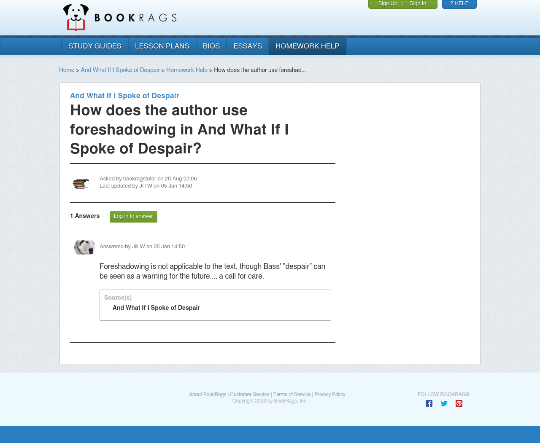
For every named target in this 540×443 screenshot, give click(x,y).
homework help (307, 46)
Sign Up (387, 3)
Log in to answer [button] (133, 216)
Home (66, 70)
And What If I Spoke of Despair (120, 70)
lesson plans (162, 46)
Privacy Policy (330, 394)
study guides (95, 46)
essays (247, 46)
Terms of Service (292, 394)
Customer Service (249, 394)
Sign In (418, 3)
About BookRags (207, 394)
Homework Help (187, 70)
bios (211, 46)
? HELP (459, 3)
